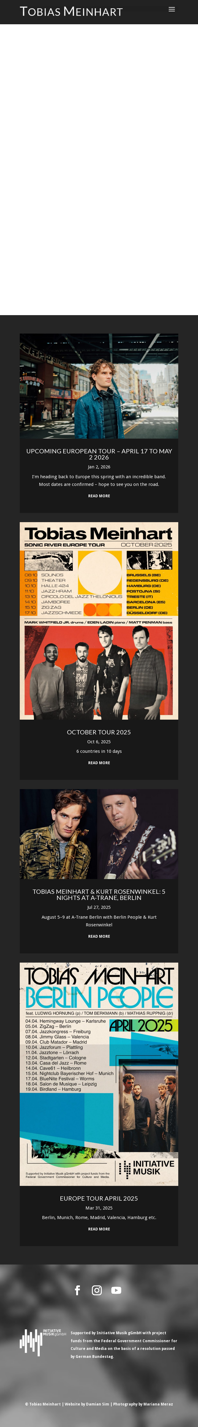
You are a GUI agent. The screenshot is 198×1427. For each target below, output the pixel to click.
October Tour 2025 (99, 732)
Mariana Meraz (158, 1404)
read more (99, 496)
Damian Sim (97, 1404)
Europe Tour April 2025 (99, 1198)
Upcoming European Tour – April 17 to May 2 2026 (99, 454)
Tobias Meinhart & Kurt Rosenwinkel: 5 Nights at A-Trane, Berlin (99, 894)
